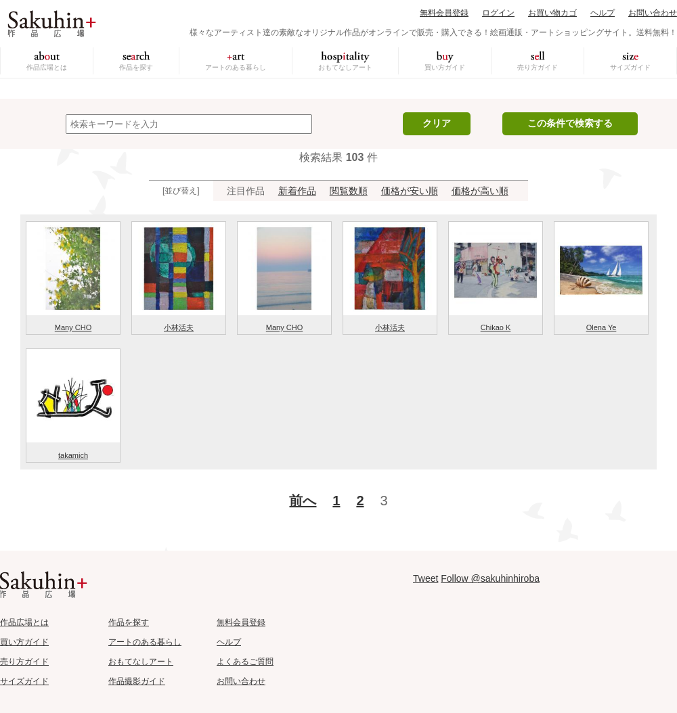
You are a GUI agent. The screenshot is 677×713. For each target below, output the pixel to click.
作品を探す (136, 67)
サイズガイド (630, 67)
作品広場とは (46, 67)
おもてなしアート (345, 67)
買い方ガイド (444, 67)
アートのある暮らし (235, 67)
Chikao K (496, 327)
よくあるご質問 (245, 661)
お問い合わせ (652, 13)
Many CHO (73, 327)
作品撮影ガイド (136, 681)
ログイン (498, 13)
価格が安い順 (409, 190)
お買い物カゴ (552, 13)
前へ (302, 500)
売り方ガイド (537, 67)
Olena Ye (601, 327)
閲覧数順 (349, 190)
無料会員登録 (444, 13)
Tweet (425, 578)
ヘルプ (602, 13)
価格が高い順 (480, 190)
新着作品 (297, 190)
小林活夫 (179, 327)
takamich (73, 455)
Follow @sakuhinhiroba (490, 578)
